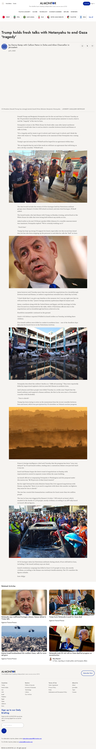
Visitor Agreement (53, 685)
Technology (43, 11)
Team (73, 690)
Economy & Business (55, 11)
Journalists (74, 687)
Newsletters (9, 3)
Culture (34, 11)
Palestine (3, 697)
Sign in (93, 3)
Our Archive (28, 694)
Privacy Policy (52, 687)
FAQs (50, 690)
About (73, 685)
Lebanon (3, 704)
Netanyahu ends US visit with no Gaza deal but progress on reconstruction (70, 654)
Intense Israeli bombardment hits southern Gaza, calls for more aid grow (23, 654)
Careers (74, 692)
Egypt (2, 699)
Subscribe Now (88, 673)
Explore (66, 11)
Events (14, 3)
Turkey (3, 685)
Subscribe (86, 3)
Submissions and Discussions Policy (58, 692)
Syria (2, 706)
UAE (2, 692)
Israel (2, 694)
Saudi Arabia (4, 687)
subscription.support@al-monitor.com (32, 738)
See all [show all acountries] (91, 17)
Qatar (2, 701)
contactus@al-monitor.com (26, 742)
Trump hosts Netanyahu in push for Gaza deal (65, 617)
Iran (2, 690)
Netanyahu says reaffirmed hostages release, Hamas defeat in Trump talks (23, 618)
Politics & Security (24, 11)
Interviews (74, 11)
